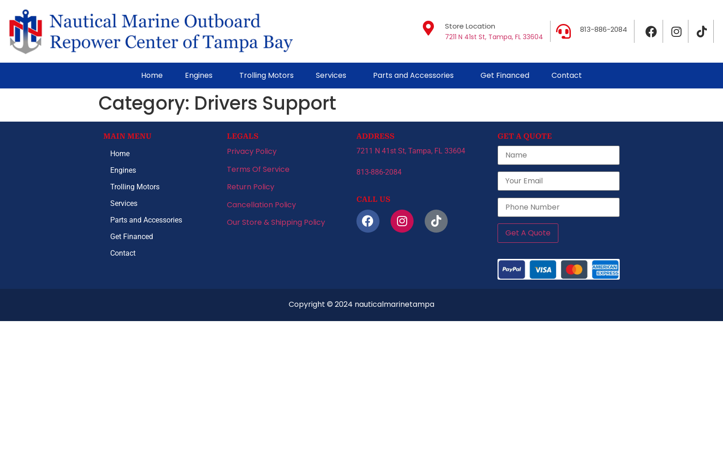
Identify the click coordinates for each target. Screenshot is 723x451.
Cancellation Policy (261, 204)
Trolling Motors (266, 75)
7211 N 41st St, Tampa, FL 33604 (494, 36)
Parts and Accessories (413, 75)
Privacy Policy (252, 151)
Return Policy (250, 187)
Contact (566, 75)
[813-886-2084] (563, 31)
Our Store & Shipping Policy (276, 222)
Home (152, 75)
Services (331, 75)
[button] (201, 75)
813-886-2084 (603, 29)
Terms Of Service (258, 169)
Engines (199, 75)
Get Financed (504, 75)
